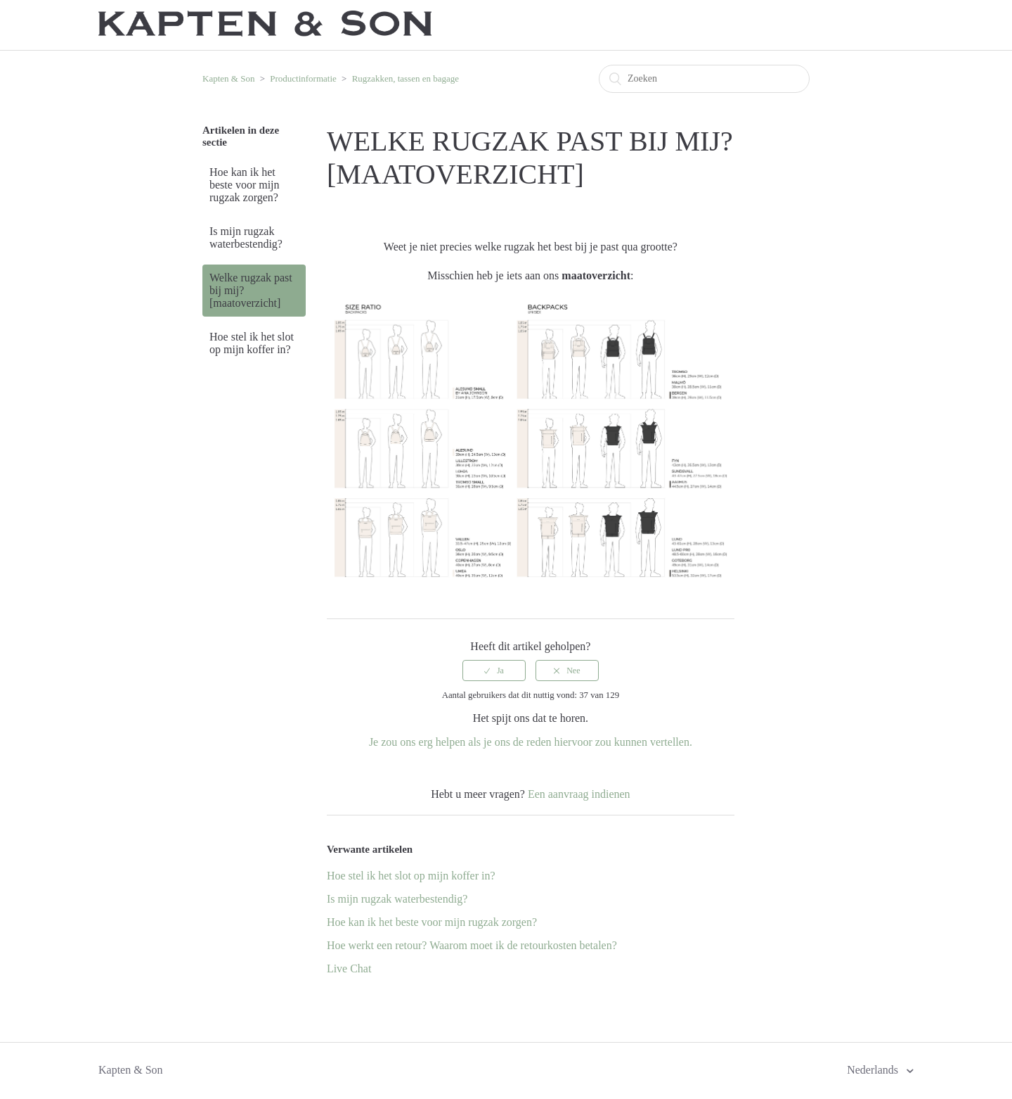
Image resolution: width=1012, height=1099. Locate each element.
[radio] (494, 670)
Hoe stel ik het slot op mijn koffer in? (251, 343)
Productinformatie (303, 78)
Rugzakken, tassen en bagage (405, 78)
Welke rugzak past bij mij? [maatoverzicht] (250, 290)
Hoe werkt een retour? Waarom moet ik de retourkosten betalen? (472, 945)
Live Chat (349, 968)
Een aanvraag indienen (579, 794)
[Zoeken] (704, 79)
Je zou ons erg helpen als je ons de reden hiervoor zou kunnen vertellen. (530, 742)
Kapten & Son (228, 78)
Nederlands (874, 1070)
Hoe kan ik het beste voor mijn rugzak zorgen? (244, 184)
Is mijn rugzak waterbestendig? (246, 237)
